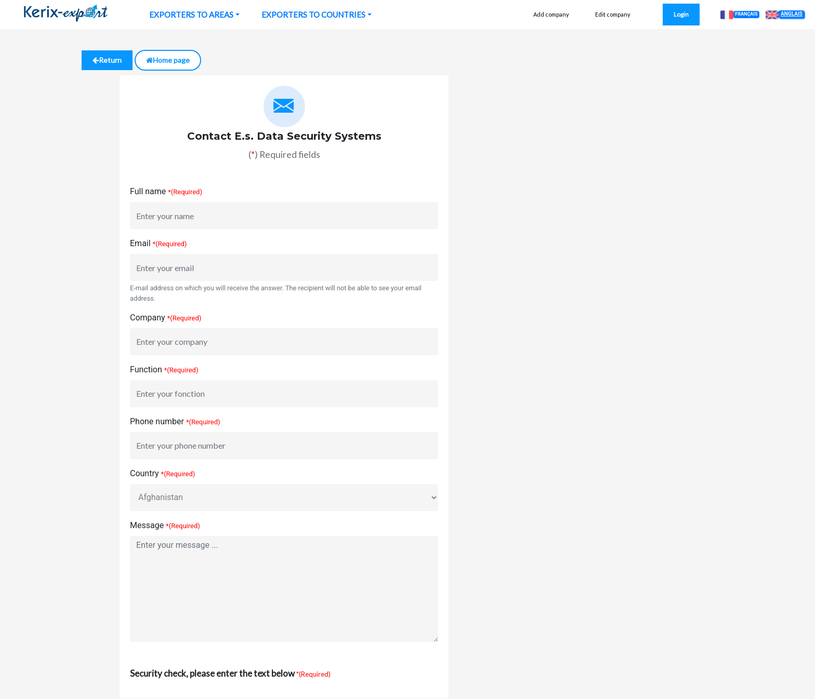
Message (147, 525)
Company (147, 317)
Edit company (612, 14)
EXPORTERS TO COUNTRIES (313, 14)
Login (681, 14)
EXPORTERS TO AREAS (191, 14)
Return (107, 60)
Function (146, 369)
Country (144, 473)
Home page (168, 60)
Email (140, 243)
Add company (551, 14)
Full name (148, 191)
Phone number (157, 421)
